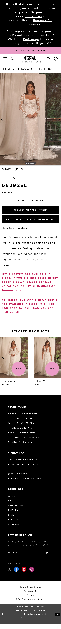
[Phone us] (12, 60)
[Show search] (48, 60)
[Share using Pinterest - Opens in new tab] (22, 170)
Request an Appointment (25, 483)
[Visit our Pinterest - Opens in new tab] (24, 574)
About (12, 500)
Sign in (13, 519)
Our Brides (15, 510)
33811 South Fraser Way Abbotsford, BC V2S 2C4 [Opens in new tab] (24, 466)
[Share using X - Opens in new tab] (16, 170)
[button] (5, 60)
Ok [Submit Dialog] (57, 619)
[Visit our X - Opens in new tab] (9, 574)
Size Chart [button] (7, 194)
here (30, 626)
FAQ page (31, 39)
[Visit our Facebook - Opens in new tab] (16, 574)
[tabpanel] (30, 120)
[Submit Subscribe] (51, 557)
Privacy (30, 600)
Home (7, 70)
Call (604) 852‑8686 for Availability (32, 223)
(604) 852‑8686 (17, 478)
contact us (33, 16)
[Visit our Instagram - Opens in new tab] (32, 574)
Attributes (23, 232)
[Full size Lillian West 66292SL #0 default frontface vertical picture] (30, 120)
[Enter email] (30, 557)
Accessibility (30, 596)
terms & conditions (30, 592)
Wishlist (14, 524)
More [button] (7, 269)
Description (9, 232)
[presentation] (14, 361)
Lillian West (25, 70)
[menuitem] (5, 60)
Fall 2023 (46, 70)
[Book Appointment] (30, 51)
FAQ (10, 505)
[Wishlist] (55, 60)
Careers (14, 529)
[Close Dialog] (3, 619)
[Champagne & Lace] (30, 60)
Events (13, 514)
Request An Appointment (30, 212)
